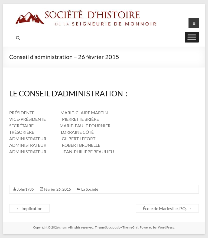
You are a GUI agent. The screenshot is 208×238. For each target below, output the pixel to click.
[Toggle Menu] (191, 37)
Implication (29, 208)
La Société (89, 189)
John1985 (25, 189)
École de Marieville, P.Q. (167, 208)
